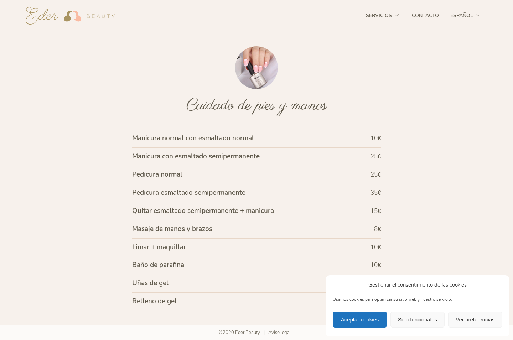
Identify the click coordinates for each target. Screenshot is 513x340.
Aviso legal (279, 332)
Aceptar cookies (360, 320)
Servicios (383, 15)
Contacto (425, 15)
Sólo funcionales (417, 320)
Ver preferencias (475, 320)
